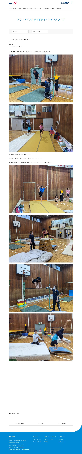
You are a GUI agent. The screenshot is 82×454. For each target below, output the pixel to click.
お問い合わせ (61, 441)
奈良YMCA (13, 3)
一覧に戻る (41, 423)
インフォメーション (17, 46)
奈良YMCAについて (37, 439)
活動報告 (46, 441)
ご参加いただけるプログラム (20, 8)
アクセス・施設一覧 (37, 441)
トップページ (11, 8)
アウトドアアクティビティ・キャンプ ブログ (41, 8)
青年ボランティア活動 (48, 439)
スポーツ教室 (29, 8)
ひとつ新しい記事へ (20, 423)
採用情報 (61, 439)
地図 (25, 440)
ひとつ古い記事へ (62, 423)
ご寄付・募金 (61, 436)
